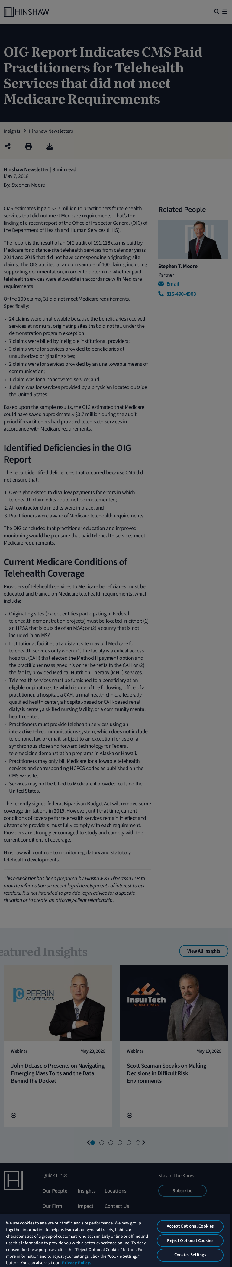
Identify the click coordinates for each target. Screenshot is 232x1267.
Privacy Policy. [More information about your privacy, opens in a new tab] (76, 1263)
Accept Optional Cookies (190, 1226)
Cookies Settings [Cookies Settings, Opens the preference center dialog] (190, 1255)
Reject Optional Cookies (190, 1240)
